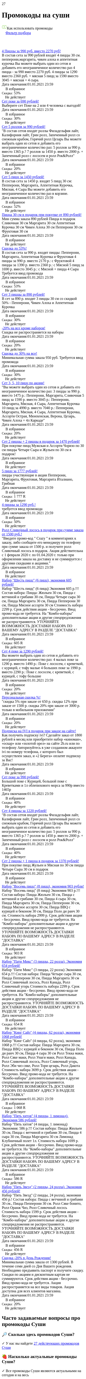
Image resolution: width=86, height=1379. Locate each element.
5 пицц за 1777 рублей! (20, 471)
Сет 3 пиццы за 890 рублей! (23, 294)
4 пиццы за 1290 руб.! (19, 505)
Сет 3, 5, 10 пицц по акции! (23, 383)
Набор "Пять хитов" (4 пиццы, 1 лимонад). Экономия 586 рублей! (35, 1118)
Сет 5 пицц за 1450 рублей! (23, 177)
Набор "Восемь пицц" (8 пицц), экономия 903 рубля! (43, 886)
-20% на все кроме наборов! (23, 328)
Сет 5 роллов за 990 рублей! (23, 127)
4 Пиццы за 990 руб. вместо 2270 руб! (31, 51)
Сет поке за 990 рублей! (20, 777)
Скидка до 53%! (14, 248)
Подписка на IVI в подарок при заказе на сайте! (39, 731)
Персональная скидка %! (21, 697)
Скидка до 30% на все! (19, 353)
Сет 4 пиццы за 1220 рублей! (24, 811)
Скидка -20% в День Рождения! (26, 1258)
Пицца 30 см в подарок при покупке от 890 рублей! (42, 215)
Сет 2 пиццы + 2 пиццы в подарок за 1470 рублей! (41, 441)
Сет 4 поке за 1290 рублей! (23, 651)
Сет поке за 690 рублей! (20, 101)
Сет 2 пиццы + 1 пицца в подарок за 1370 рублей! (40, 861)
